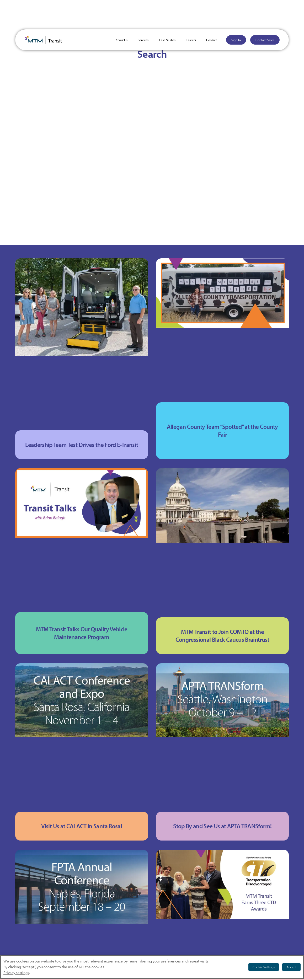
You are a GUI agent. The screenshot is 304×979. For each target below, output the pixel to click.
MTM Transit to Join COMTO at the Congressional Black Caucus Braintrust (222, 635)
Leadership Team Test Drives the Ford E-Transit (81, 444)
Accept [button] (291, 967)
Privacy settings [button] (16, 972)
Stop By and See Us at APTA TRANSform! (222, 826)
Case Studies (167, 40)
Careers (191, 40)
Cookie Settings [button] (264, 967)
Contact (211, 40)
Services (143, 40)
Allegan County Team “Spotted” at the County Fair (222, 430)
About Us (121, 40)
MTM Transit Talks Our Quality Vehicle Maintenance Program (81, 633)
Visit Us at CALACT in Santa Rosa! (81, 826)
